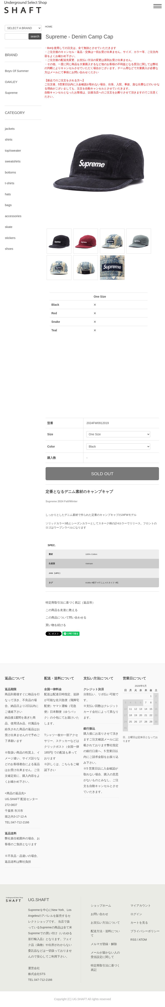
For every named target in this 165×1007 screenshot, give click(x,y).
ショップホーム (101, 905)
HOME (48, 26)
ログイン (136, 914)
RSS (133, 939)
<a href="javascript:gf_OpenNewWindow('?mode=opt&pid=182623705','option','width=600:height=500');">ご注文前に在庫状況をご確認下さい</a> (99, 344)
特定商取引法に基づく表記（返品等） (70, 602)
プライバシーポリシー (145, 931)
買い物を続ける (56, 625)
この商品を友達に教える (62, 610)
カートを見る (139, 922)
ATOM (143, 939)
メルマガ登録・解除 (104, 944)
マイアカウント (140, 905)
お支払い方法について (105, 922)
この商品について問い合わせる (66, 617)
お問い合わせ (99, 914)
